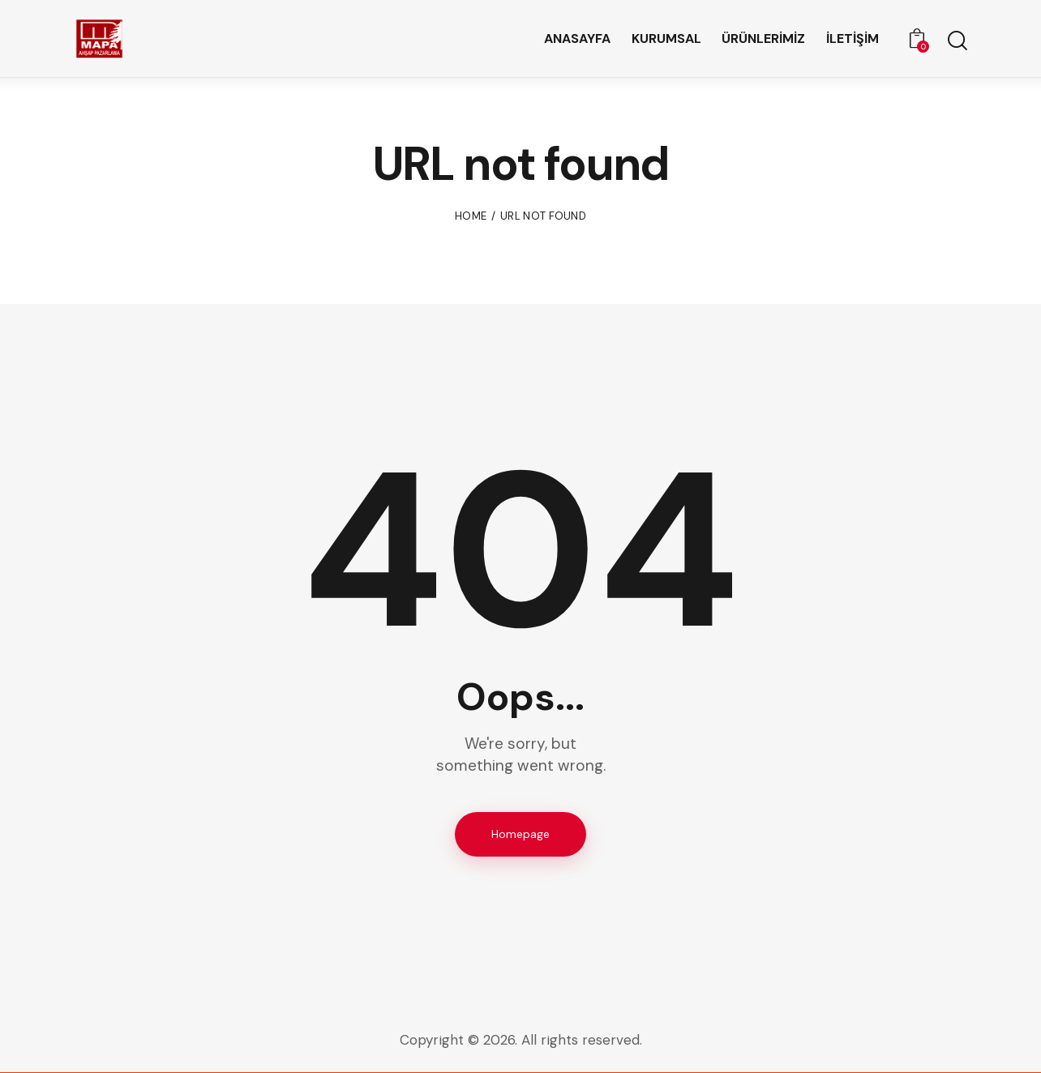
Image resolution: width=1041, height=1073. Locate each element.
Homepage (520, 834)
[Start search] (956, 41)
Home (470, 216)
